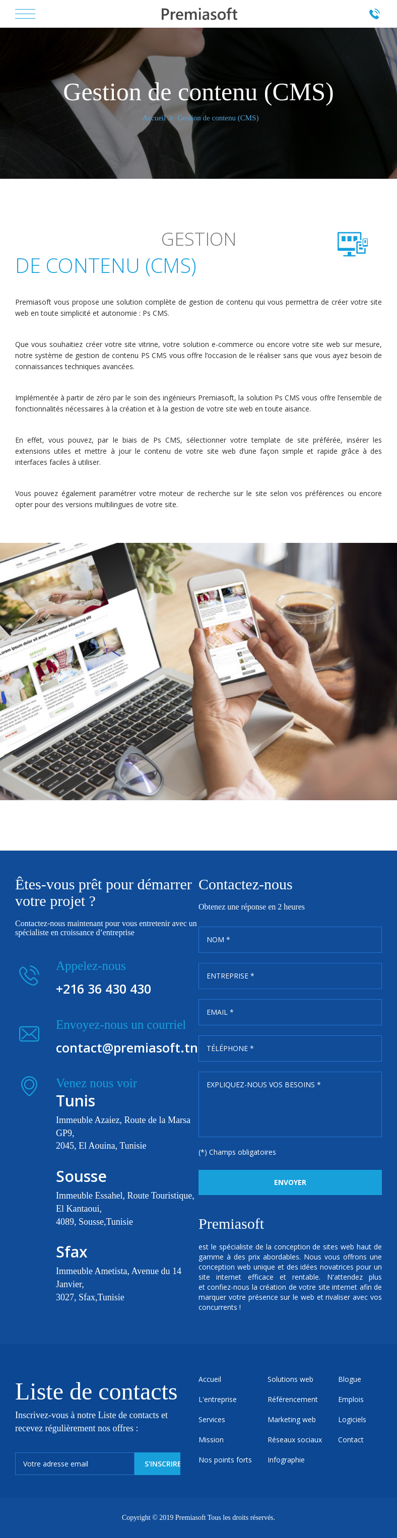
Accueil (154, 118)
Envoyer (290, 1182)
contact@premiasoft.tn (127, 1047)
